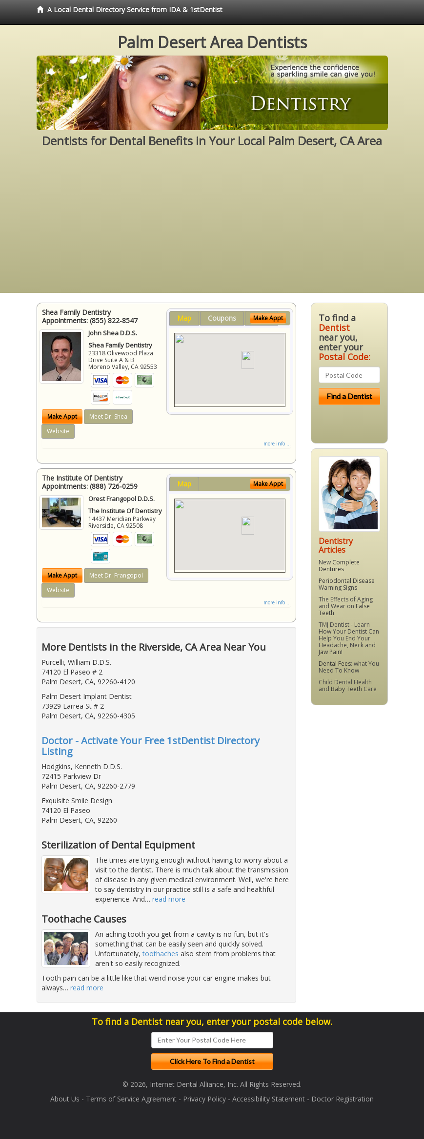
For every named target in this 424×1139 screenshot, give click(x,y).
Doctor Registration (342, 1098)
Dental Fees (335, 663)
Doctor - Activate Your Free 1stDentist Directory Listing (150, 746)
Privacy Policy (204, 1098)
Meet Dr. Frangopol (116, 575)
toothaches (160, 953)
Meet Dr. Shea (108, 416)
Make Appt (62, 416)
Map (184, 318)
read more (168, 899)
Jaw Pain (330, 652)
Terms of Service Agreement (131, 1098)
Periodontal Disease (347, 581)
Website (58, 431)
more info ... (277, 443)
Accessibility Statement (268, 1098)
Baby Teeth (346, 689)
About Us (65, 1098)
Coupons (222, 318)
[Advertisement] (212, 224)
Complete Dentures (339, 565)
